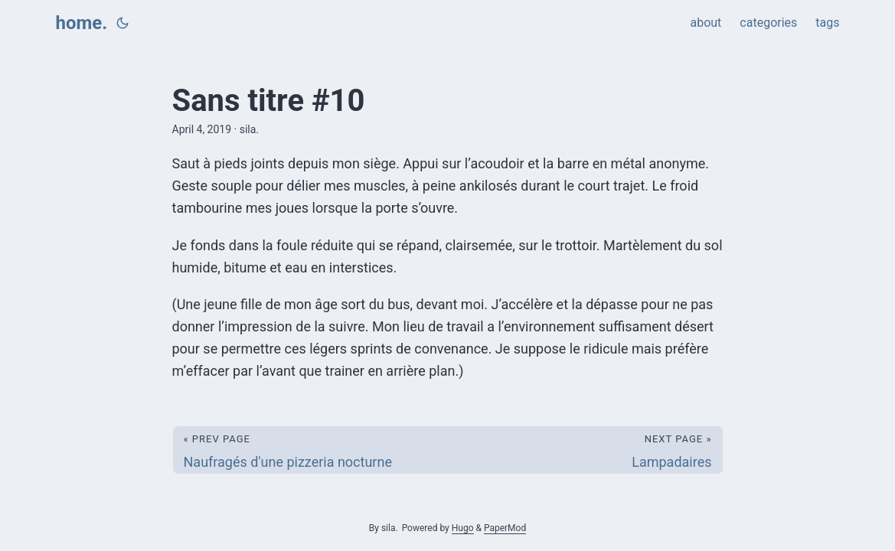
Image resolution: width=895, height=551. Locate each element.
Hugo (463, 528)
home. (82, 23)
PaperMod (505, 528)
